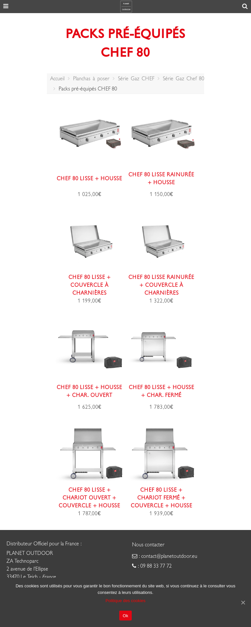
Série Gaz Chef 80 (183, 79)
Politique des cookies (125, 600)
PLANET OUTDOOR (30, 553)
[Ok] (243, 602)
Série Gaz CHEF (136, 79)
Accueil (57, 79)
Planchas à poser (91, 79)
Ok (125, 615)
